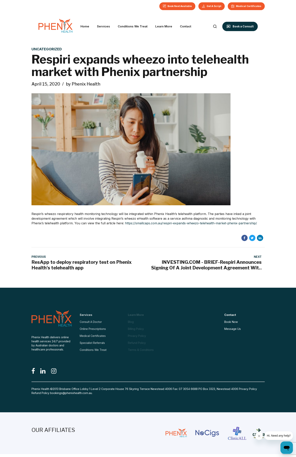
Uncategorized (46, 49)
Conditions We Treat (133, 26)
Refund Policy (40, 393)
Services (103, 26)
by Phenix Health (83, 84)
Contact (185, 26)
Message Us (232, 328)
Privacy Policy (248, 389)
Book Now (231, 321)
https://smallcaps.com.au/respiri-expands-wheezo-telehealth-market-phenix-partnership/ (191, 223)
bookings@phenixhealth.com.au (71, 393)
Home (84, 26)
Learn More (163, 26)
